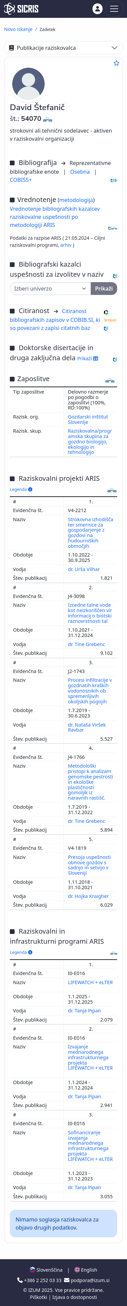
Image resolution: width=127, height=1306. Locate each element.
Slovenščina (46, 1270)
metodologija (76, 200)
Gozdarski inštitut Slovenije (88, 419)
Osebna (80, 171)
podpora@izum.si (86, 1280)
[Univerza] (50, 288)
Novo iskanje (18, 29)
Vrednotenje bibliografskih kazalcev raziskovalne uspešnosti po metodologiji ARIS (55, 217)
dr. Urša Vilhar (84, 569)
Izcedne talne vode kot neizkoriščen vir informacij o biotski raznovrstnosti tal (90, 613)
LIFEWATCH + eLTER (90, 982)
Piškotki (39, 1297)
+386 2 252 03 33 (40, 1280)
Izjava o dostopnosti (74, 1297)
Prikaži (87, 358)
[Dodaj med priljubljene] (116, 63)
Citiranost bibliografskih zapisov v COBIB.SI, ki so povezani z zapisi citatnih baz (55, 319)
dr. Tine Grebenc (87, 644)
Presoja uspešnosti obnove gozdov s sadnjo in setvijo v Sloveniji (89, 865)
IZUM (34, 1290)
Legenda (21, 489)
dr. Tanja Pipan (85, 1010)
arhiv (66, 245)
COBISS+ (21, 179)
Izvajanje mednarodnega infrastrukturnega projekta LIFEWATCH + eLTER (90, 1057)
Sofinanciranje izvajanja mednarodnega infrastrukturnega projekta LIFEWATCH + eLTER (90, 1145)
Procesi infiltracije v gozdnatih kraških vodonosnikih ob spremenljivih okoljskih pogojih (90, 690)
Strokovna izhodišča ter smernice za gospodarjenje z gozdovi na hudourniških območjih (90, 532)
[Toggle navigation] (114, 8)
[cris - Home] (21, 9)
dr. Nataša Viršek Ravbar (87, 727)
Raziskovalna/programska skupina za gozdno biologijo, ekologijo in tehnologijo (90, 441)
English (86, 1270)
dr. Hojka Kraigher (89, 896)
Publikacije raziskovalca (42, 48)
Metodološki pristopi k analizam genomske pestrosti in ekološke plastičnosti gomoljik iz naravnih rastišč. (90, 782)
